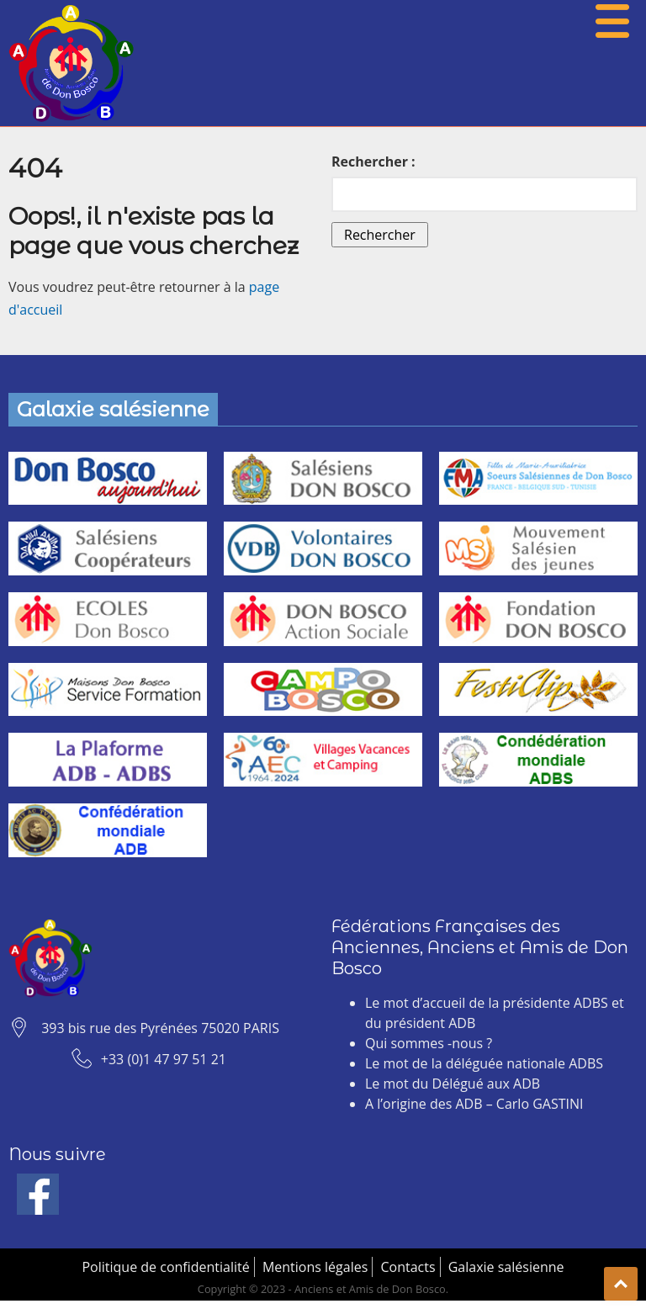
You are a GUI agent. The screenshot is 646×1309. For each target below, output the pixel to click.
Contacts (407, 1267)
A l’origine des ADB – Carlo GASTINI (474, 1103)
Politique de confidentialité (165, 1267)
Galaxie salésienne (506, 1267)
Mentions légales (315, 1267)
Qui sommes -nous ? (428, 1043)
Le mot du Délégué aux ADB (452, 1083)
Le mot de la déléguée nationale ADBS (484, 1063)
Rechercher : (373, 161)
